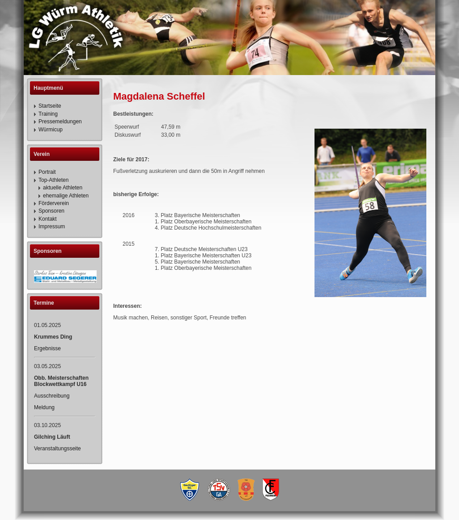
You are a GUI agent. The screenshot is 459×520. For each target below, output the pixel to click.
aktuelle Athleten (62, 188)
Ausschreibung (51, 396)
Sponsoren (51, 211)
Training (48, 114)
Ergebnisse (47, 348)
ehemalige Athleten (66, 196)
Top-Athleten (53, 180)
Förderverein (53, 203)
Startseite (49, 106)
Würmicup (50, 129)
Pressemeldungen (60, 121)
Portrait (47, 172)
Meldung (44, 407)
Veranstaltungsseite (57, 448)
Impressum (51, 226)
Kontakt (47, 219)
